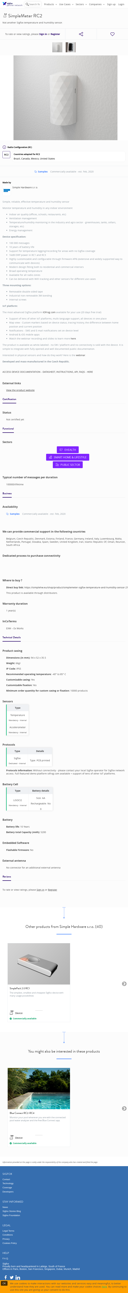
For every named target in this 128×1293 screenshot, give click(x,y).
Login (121, 4)
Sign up (111, 4)
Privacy (6, 1239)
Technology (8, 1183)
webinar (80, 355)
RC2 (6, 154)
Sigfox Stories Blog (12, 1211)
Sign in (43, 34)
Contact (6, 1179)
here (73, 338)
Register (55, 34)
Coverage (7, 1187)
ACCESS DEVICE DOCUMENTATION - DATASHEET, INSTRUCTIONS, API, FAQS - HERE (48, 371)
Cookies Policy (10, 1243)
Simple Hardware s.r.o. (25, 187)
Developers (8, 1191)
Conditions (8, 1235)
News (5, 1207)
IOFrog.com (49, 312)
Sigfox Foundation (11, 1215)
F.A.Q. (6, 1258)
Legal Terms (8, 1231)
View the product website (20, 390)
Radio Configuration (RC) (17, 147)
